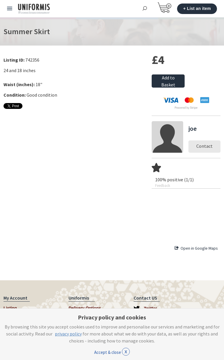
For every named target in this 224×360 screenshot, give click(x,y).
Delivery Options (85, 308)
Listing (10, 308)
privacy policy (68, 334)
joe (192, 128)
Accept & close (112, 351)
